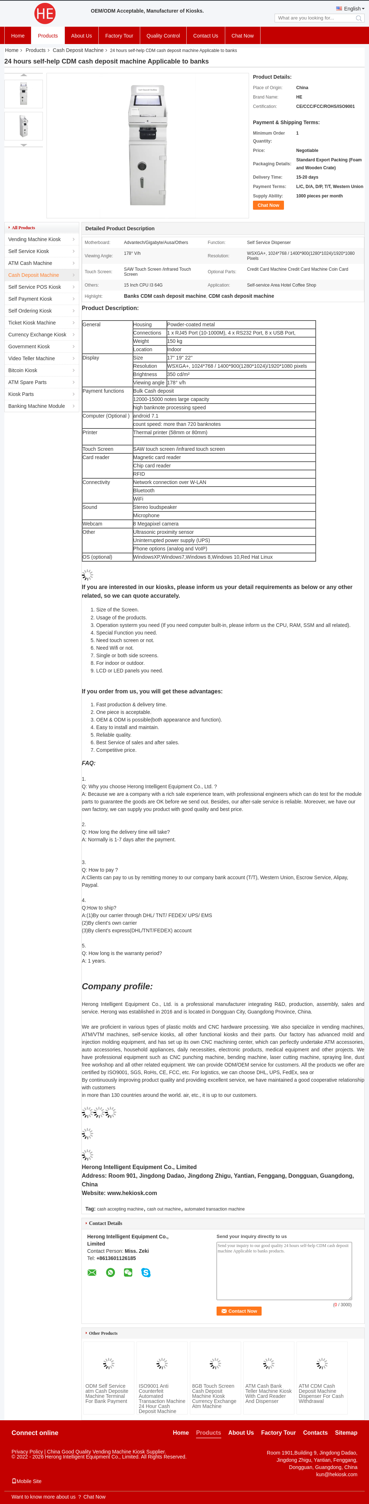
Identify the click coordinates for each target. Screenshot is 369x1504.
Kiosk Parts (21, 394)
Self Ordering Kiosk (30, 311)
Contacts (315, 1433)
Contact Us (205, 36)
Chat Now (243, 36)
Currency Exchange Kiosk (37, 334)
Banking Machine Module (36, 406)
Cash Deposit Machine (78, 50)
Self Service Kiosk (28, 251)
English (352, 9)
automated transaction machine (214, 1209)
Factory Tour (119, 36)
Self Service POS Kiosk (34, 287)
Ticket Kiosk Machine (32, 323)
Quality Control (163, 36)
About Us (81, 36)
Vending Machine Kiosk (34, 239)
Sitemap (346, 1433)
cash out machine (164, 1209)
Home (18, 36)
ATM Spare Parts (27, 382)
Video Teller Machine (31, 358)
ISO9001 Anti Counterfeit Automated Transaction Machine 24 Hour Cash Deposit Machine (162, 1398)
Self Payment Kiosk (30, 299)
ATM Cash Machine (30, 263)
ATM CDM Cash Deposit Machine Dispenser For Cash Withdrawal (321, 1393)
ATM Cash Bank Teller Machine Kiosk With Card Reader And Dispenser (268, 1393)
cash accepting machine (120, 1209)
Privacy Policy (27, 1452)
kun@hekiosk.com (336, 1474)
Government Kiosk (29, 346)
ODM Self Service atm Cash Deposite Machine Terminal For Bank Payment (106, 1393)
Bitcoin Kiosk (22, 370)
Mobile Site (26, 1481)
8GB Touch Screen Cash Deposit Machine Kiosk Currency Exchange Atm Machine (214, 1396)
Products (48, 36)
